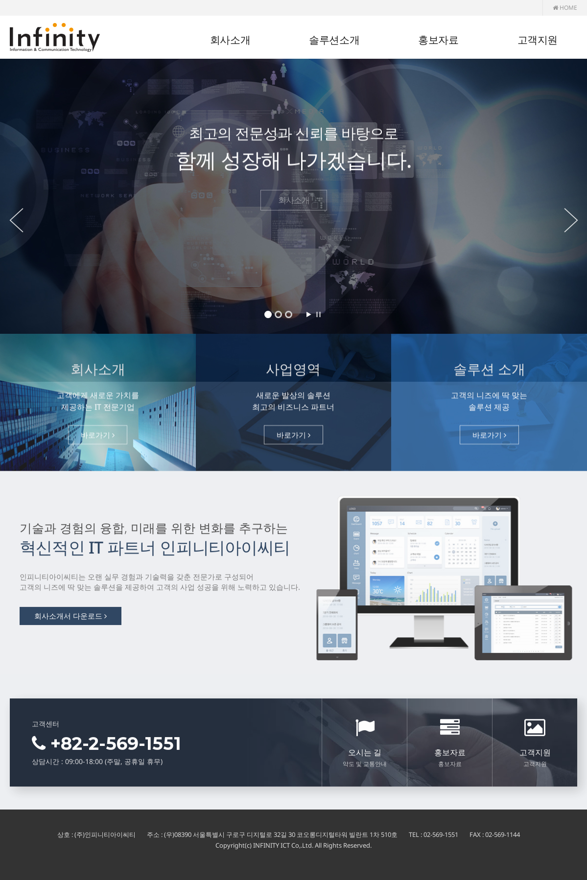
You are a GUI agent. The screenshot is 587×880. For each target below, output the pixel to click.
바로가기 (98, 438)
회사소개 (230, 40)
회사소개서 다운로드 (70, 620)
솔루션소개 (334, 40)
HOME (565, 7)
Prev (14, 220)
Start (308, 314)
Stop (318, 314)
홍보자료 (438, 40)
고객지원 (537, 40)
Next (572, 220)
